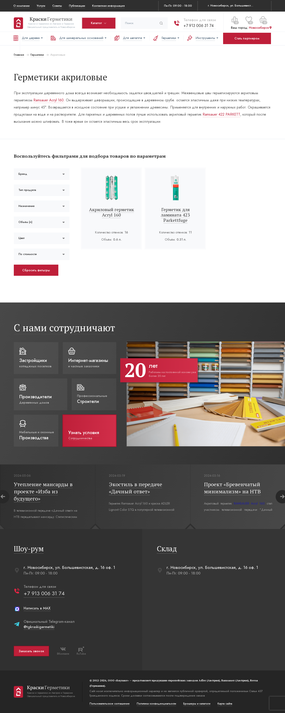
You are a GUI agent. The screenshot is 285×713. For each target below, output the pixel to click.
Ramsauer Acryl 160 (48, 100)
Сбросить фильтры (35, 270)
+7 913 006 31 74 (198, 24)
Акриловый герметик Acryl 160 (111, 212)
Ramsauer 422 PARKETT (221, 114)
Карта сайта (224, 704)
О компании (21, 6)
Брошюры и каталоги (196, 704)
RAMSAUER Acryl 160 (249, 503)
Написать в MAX (36, 608)
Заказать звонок (31, 651)
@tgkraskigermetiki (38, 626)
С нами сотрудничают (64, 327)
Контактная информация (108, 6)
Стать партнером (246, 38)
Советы (57, 6)
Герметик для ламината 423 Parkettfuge (175, 214)
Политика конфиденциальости (156, 704)
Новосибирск (260, 26)
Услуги (41, 6)
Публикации (77, 6)
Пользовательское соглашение (109, 704)
